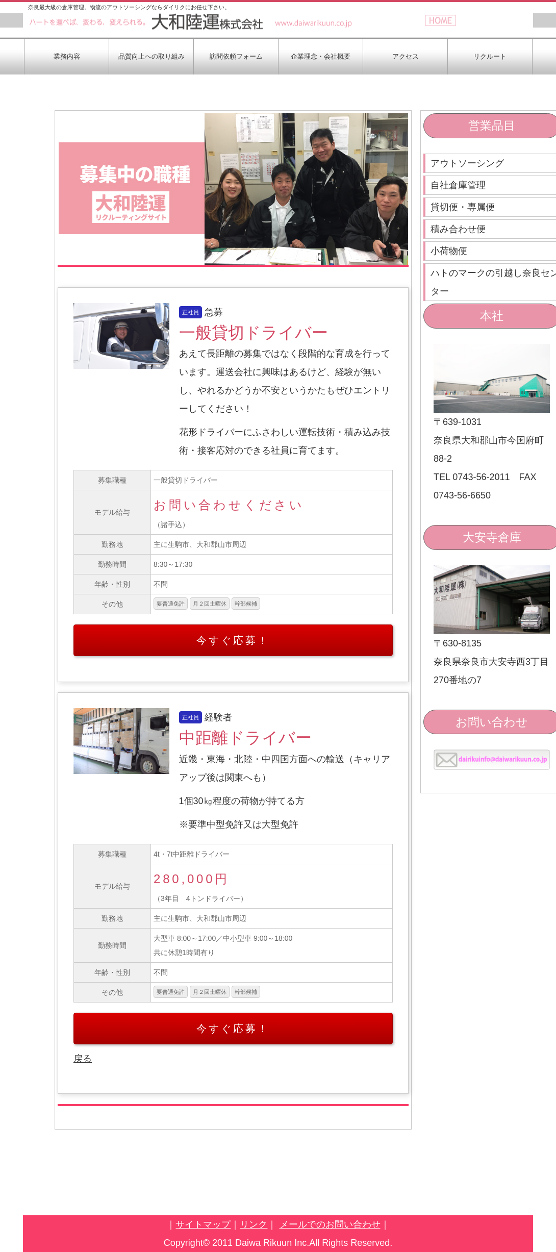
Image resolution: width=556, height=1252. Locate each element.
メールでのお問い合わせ (330, 1224)
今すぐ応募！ (233, 640)
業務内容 (67, 56)
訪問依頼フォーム (236, 56)
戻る (82, 1059)
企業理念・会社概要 (320, 56)
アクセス (405, 56)
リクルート (490, 56)
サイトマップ (203, 1224)
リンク (253, 1224)
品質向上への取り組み (151, 56)
